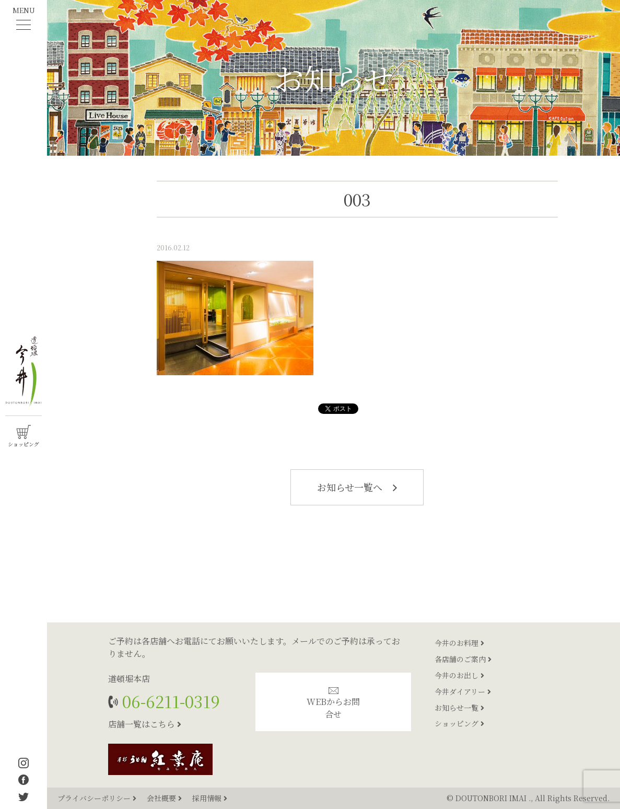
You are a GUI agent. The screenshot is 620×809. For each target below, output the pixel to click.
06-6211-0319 (169, 701)
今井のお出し (459, 675)
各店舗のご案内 (463, 659)
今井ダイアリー (463, 691)
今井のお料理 (459, 643)
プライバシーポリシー (97, 798)
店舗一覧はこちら (144, 724)
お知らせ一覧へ (357, 487)
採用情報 (209, 798)
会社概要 (165, 798)
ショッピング (459, 723)
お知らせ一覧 (459, 707)
